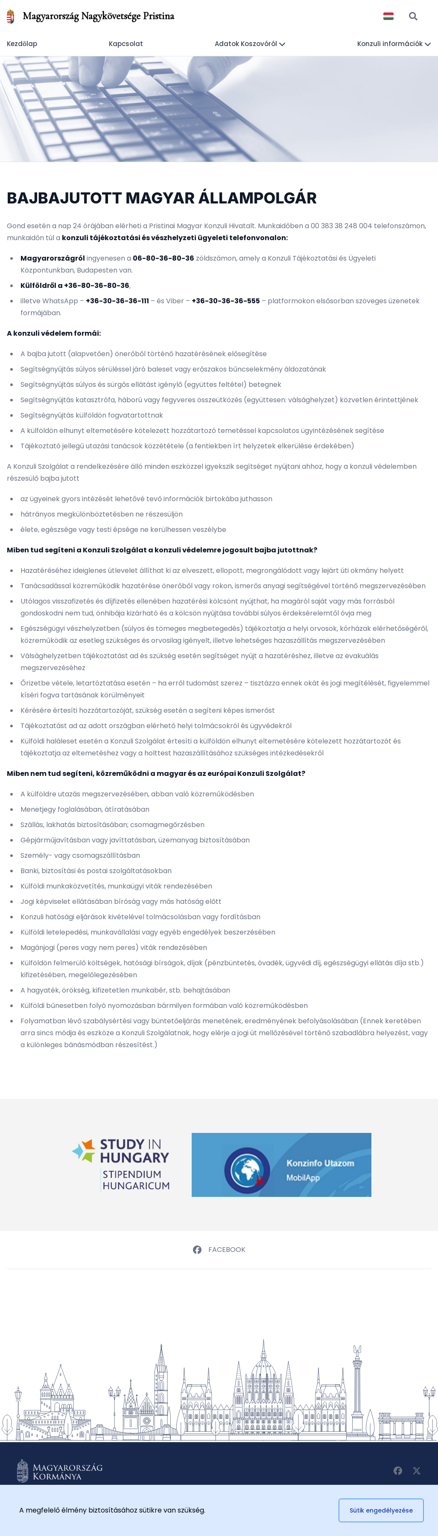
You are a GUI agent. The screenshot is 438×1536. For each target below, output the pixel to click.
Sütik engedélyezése (381, 1510)
